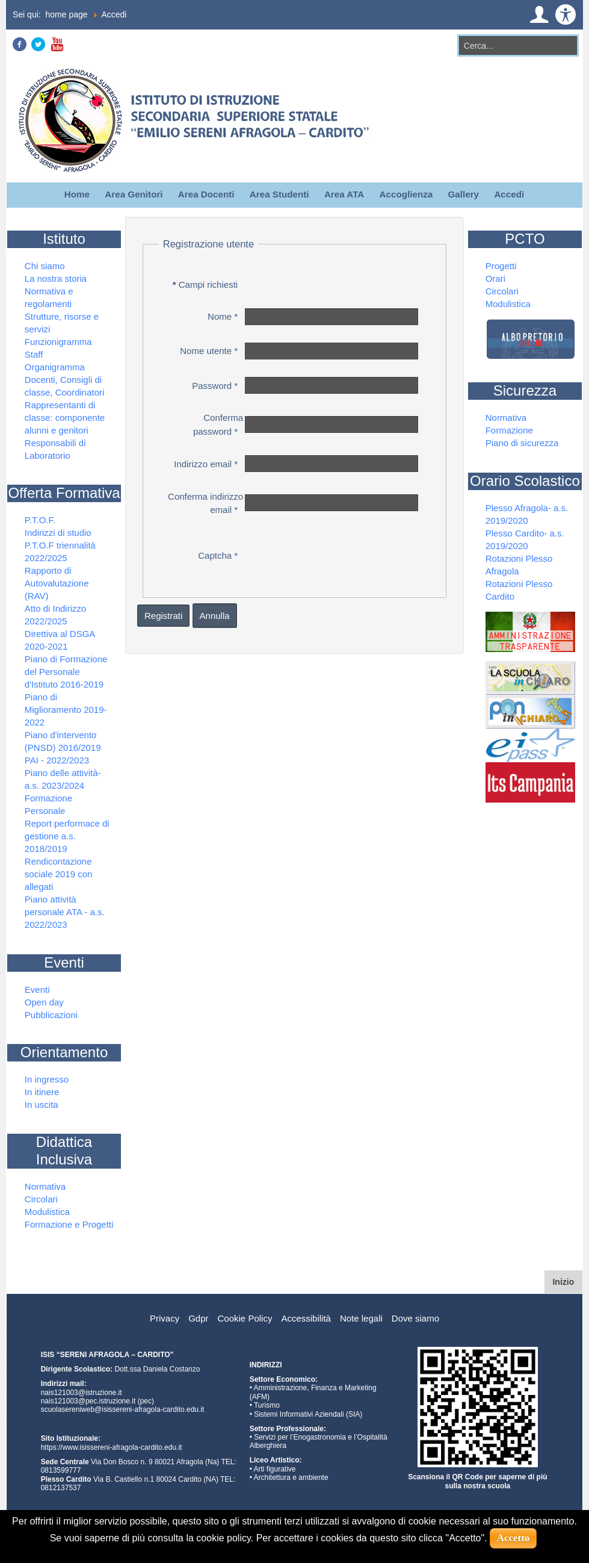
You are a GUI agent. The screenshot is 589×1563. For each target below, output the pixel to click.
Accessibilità (306, 1318)
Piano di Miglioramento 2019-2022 (66, 709)
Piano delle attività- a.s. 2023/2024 (63, 779)
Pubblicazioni (51, 1015)
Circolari (41, 1199)
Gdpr (198, 1318)
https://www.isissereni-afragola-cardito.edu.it (111, 1447)
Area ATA (344, 194)
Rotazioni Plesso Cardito (519, 590)
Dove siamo (415, 1318)
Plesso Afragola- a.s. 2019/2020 (527, 514)
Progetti (501, 266)
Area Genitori (133, 194)
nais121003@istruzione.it (81, 1392)
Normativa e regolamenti (49, 297)
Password (215, 386)
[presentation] (334, 553)
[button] (539, 14)
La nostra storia (56, 278)
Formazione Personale (48, 804)
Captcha (218, 555)
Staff (34, 354)
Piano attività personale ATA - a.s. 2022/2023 (65, 912)
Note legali (361, 1318)
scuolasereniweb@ (71, 1409)
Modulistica (47, 1212)
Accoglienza (406, 194)
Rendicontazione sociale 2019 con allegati (59, 874)
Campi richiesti (205, 284)
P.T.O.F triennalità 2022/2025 (60, 551)
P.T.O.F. (40, 520)
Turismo (267, 1405)
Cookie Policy (245, 1318)
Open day (44, 1002)
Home (77, 194)
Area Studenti (279, 194)
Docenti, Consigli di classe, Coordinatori (65, 385)
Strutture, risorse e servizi (62, 322)
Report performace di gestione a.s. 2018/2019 (67, 836)
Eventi (37, 989)
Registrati (163, 616)
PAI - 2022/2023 (57, 760)
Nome (223, 316)
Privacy (164, 1318)
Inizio (567, 1281)
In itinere (42, 1092)
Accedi (509, 194)
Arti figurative (275, 1469)
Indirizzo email (206, 464)
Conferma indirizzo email (205, 503)
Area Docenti (206, 194)
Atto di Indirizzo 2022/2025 (56, 614)
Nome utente (209, 351)
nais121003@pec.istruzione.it (88, 1401)
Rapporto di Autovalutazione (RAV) (57, 583)
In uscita (41, 1104)
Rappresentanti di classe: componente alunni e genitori (65, 417)
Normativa (45, 1186)
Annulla (215, 616)
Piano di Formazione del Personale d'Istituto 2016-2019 (66, 671)
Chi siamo (45, 266)
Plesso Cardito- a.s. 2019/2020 (525, 539)
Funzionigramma (58, 342)
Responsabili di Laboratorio (55, 449)
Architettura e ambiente (291, 1477)
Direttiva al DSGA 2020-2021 (60, 640)
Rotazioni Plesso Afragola (519, 564)
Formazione (509, 430)
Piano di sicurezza (522, 443)
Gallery (464, 194)
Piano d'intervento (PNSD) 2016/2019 (63, 741)
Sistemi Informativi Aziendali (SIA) (308, 1414)
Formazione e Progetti (69, 1224)
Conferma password (218, 424)
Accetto (513, 1538)
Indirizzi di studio (58, 532)
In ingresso (47, 1079)
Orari (495, 278)
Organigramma (55, 367)
